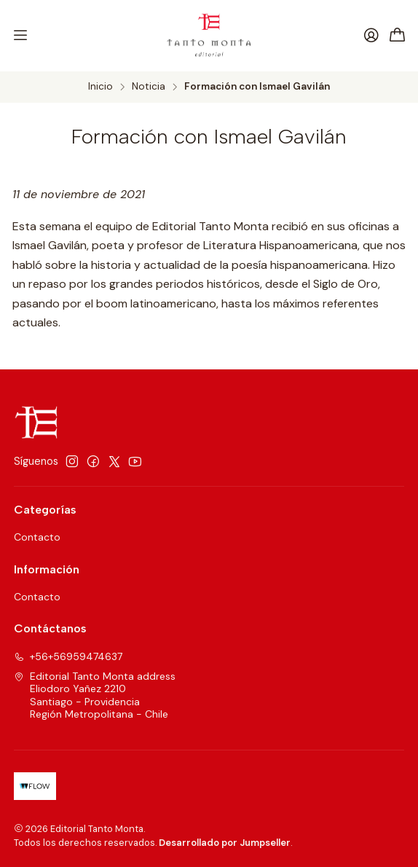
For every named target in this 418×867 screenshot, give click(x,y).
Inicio (100, 87)
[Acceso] (371, 36)
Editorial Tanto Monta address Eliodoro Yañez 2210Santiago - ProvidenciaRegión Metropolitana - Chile (95, 695)
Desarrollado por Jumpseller (225, 842)
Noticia (148, 87)
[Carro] (397, 36)
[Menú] (20, 36)
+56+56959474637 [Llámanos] (68, 656)
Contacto (37, 537)
